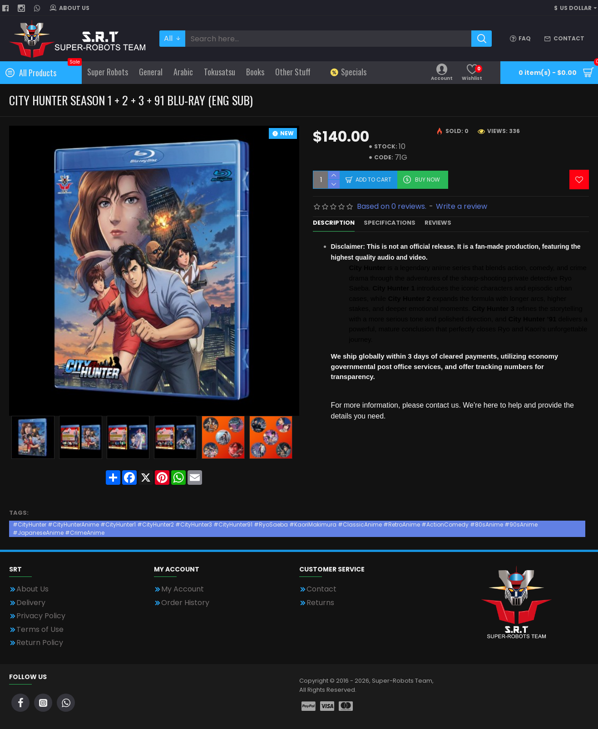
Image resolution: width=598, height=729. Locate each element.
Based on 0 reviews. (391, 206)
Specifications (389, 223)
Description (334, 223)
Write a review (461, 206)
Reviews (438, 223)
